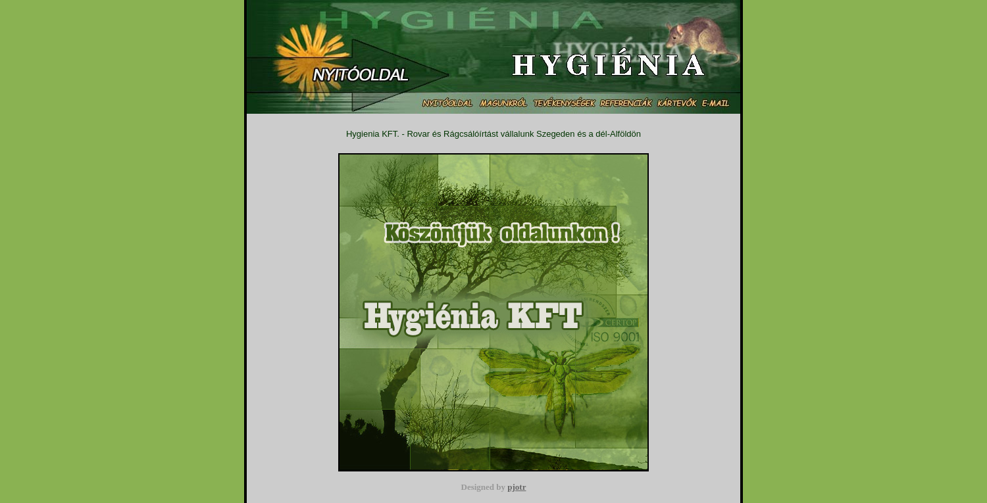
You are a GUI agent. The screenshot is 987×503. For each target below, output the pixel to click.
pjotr (516, 487)
